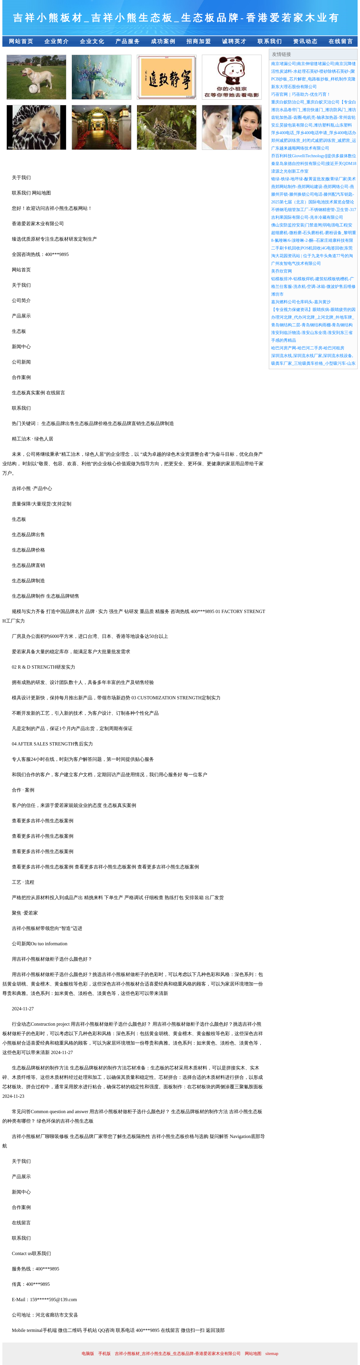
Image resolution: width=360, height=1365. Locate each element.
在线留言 (341, 41)
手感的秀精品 (283, 340)
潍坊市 (277, 294)
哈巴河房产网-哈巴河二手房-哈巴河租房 (307, 348)
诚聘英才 (234, 41)
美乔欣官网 (281, 271)
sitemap (272, 1353)
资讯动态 (305, 41)
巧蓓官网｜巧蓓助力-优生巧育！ (301, 94)
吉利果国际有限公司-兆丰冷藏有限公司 (307, 217)
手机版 (104, 1353)
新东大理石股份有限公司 (294, 87)
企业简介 (56, 41)
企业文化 (92, 41)
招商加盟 (199, 41)
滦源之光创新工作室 (289, 171)
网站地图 (253, 1353)
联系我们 (270, 41)
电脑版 (88, 1353)
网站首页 (21, 41)
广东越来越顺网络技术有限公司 (300, 148)
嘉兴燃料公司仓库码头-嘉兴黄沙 (301, 302)
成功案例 (163, 41)
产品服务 (127, 41)
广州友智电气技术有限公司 (296, 263)
